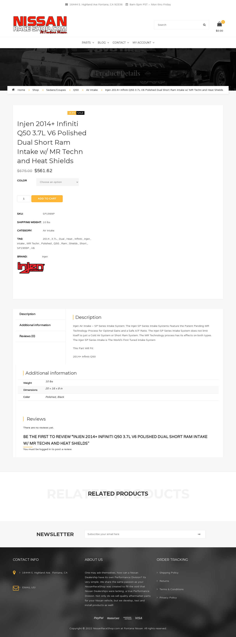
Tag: (20, 238)
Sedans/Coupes (56, 90)
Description (27, 314)
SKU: (20, 213)
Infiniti (78, 238)
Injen (87, 238)
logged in (45, 449)
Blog (102, 42)
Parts (86, 42)
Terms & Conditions (171, 589)
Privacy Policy (168, 597)
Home (21, 90)
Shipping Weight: (29, 222)
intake (21, 243)
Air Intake (92, 90)
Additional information (35, 325)
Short (83, 243)
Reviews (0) (27, 336)
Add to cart (47, 198)
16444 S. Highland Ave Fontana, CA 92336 (96, 4)
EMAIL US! (29, 587)
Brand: (22, 256)
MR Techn (33, 243)
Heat (69, 238)
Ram (64, 243)
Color (22, 180)
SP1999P (23, 248)
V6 (33, 248)
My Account (142, 42)
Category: (24, 230)
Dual (61, 238)
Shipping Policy (168, 572)
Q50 (76, 90)
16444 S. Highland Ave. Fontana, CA (44, 572)
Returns (164, 581)
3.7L (54, 238)
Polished (46, 243)
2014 (46, 238)
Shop (35, 90)
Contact (119, 42)
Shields (73, 243)
